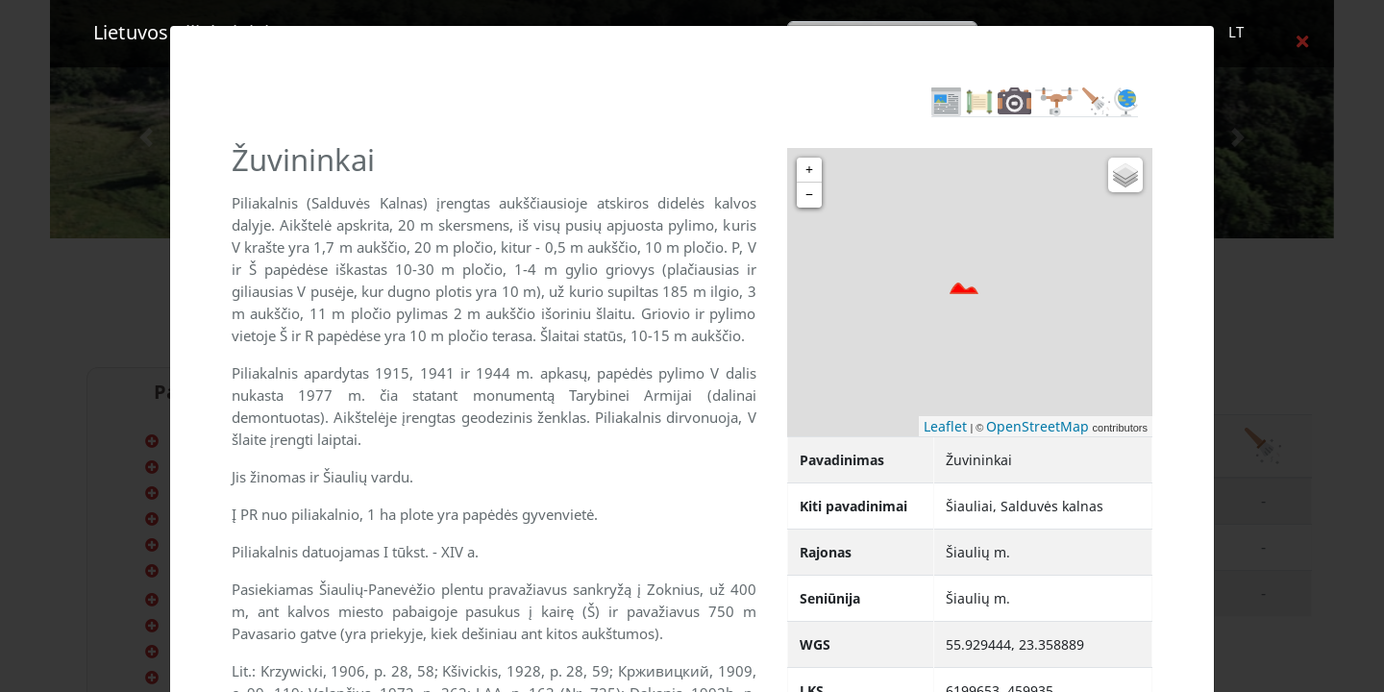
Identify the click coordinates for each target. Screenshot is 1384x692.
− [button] (809, 194)
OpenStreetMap (1037, 426)
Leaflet (945, 426)
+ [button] (809, 170)
